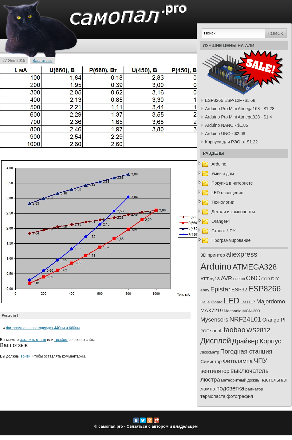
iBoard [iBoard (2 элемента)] (217, 302)
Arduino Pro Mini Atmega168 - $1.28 (239, 108)
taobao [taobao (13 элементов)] (235, 330)
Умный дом (222, 173)
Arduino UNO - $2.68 (225, 133)
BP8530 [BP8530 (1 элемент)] (239, 279)
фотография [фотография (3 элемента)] (240, 396)
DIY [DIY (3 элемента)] (275, 278)
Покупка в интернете (232, 183)
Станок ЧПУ (223, 230)
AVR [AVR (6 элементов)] (226, 278)
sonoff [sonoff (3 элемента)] (216, 330)
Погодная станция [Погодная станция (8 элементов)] (246, 351)
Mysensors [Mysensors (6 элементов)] (214, 319)
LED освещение (227, 192)
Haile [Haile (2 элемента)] (205, 302)
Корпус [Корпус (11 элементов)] (270, 341)
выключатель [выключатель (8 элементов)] (250, 370)
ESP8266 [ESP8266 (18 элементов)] (264, 288)
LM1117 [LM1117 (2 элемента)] (247, 302)
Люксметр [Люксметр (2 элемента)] (209, 352)
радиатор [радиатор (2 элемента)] (254, 389)
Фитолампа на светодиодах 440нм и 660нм (43, 328)
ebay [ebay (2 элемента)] (204, 290)
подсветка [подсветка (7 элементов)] (230, 388)
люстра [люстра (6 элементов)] (210, 379)
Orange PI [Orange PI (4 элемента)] (273, 320)
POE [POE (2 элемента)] (204, 331)
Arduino (218, 164)
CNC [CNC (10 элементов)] (253, 278)
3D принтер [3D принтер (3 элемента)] (212, 255)
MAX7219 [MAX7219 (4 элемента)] (211, 311)
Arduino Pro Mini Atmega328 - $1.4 (238, 116)
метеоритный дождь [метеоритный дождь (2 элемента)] (240, 380)
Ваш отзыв (43, 60)
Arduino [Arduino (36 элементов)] (215, 266)
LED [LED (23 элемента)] (231, 300)
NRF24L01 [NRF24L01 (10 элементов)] (245, 319)
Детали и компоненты (233, 211)
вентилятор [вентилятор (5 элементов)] (214, 371)
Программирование (231, 240)
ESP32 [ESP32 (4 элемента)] (239, 290)
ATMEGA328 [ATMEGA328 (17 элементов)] (254, 267)
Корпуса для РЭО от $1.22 (231, 141)
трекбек (61, 340)
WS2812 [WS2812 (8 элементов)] (258, 330)
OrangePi (220, 221)
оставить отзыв (33, 340)
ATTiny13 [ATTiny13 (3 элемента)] (210, 278)
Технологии (222, 202)
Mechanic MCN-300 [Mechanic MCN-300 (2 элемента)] (242, 311)
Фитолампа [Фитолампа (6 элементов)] (238, 361)
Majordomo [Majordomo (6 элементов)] (270, 301)
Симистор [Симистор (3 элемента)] (211, 361)
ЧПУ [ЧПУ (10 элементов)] (260, 361)
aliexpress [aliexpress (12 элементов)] (242, 254)
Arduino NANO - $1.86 (226, 125)
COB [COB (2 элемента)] (265, 279)
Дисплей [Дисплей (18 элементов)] (215, 340)
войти (25, 356)
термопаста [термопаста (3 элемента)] (212, 396)
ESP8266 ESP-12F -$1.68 (230, 100)
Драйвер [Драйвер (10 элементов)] (245, 341)
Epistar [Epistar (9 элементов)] (220, 289)
